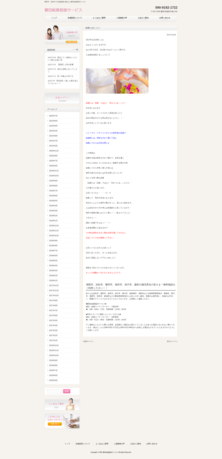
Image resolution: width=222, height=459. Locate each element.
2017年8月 (53, 305)
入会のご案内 (135, 444)
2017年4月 (53, 325)
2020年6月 (53, 166)
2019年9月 (53, 181)
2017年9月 (53, 300)
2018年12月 (54, 226)
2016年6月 (53, 375)
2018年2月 (53, 275)
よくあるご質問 (102, 444)
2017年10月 (54, 295)
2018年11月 (54, 231)
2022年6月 (53, 121)
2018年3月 (53, 271)
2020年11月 (54, 151)
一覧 (76, 49)
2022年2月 (53, 131)
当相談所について (83, 444)
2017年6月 (53, 315)
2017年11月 (54, 290)
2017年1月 (53, 340)
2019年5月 (53, 201)
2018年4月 (53, 266)
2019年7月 (53, 191)
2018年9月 (53, 241)
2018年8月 (53, 246)
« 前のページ (88, 341)
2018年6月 (53, 256)
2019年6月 (53, 196)
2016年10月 (54, 355)
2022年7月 (53, 116)
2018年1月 (53, 280)
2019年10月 (54, 176)
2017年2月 (53, 335)
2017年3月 (53, 330)
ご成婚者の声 (119, 444)
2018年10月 (54, 236)
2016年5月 (53, 380)
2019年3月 (53, 211)
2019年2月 (53, 216)
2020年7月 (53, 161)
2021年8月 (53, 136)
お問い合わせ (151, 444)
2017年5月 (53, 320)
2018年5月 (53, 261)
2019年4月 (53, 206)
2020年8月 (53, 156)
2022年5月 (53, 126)
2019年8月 (53, 186)
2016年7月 (53, 370)
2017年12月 (54, 285)
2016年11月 (54, 350)
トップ (67, 444)
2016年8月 (53, 365)
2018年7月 (53, 251)
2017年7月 (53, 310)
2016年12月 (54, 345)
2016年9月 (53, 360)
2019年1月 (53, 221)
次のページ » (172, 341)
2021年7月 (53, 141)
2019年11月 (54, 171)
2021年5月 (53, 146)
